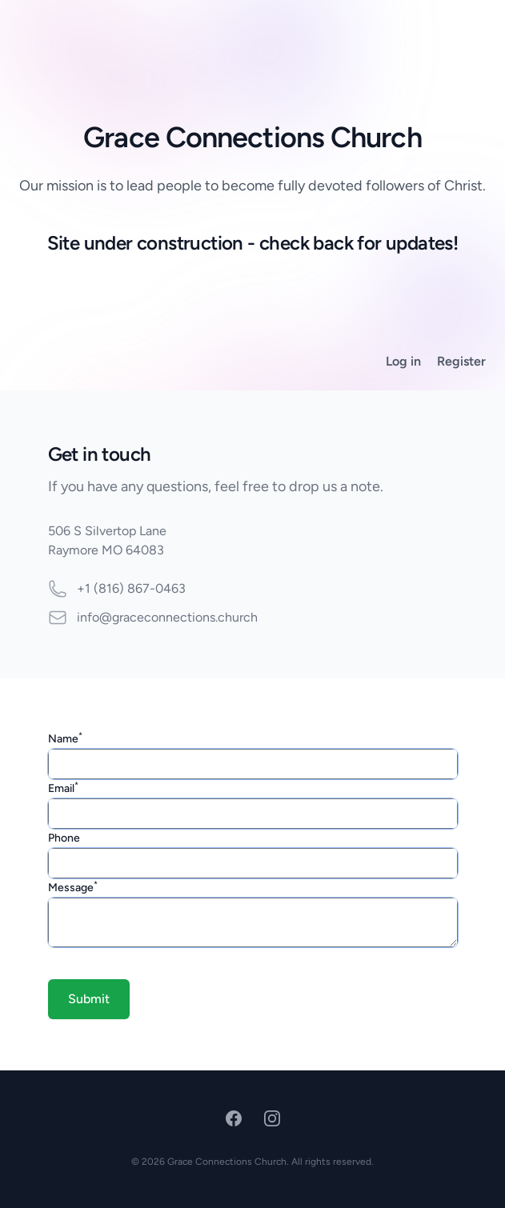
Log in (403, 361)
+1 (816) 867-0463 (131, 588)
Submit (89, 998)
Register (461, 361)
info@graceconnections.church (167, 617)
